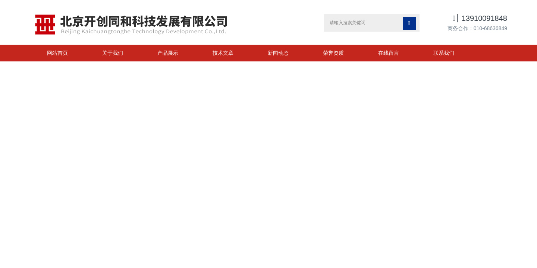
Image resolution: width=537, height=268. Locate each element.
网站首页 (57, 53)
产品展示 (167, 53)
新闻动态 (278, 53)
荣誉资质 (333, 53)
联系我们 (443, 53)
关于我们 (112, 53)
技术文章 (223, 53)
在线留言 (388, 53)
